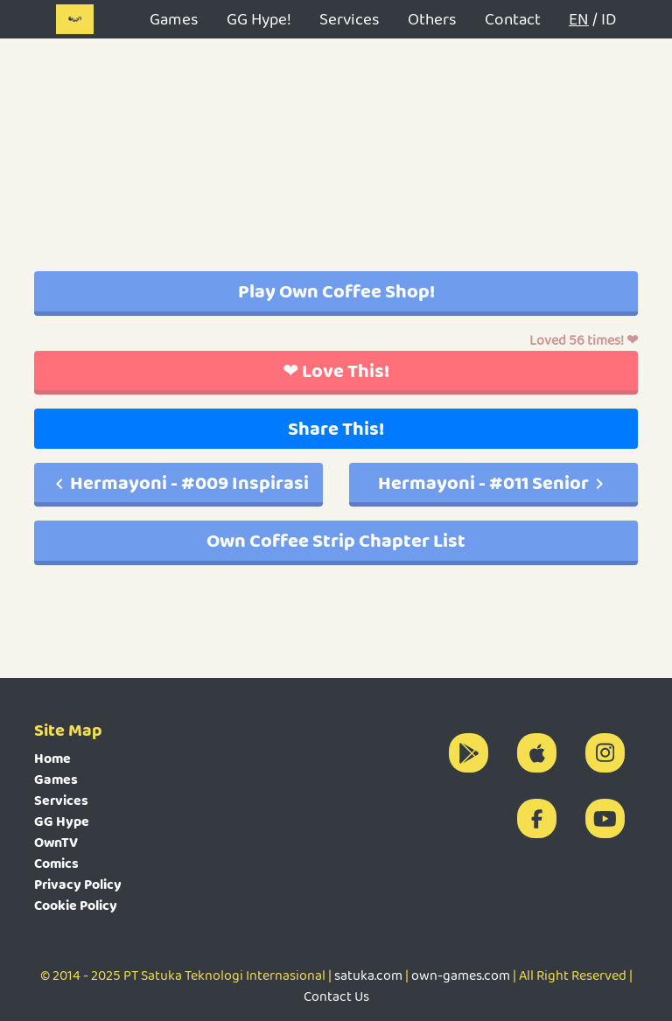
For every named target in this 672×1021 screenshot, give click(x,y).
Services (349, 19)
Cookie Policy (75, 905)
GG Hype (61, 821)
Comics (56, 863)
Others (432, 19)
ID (608, 19)
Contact (513, 19)
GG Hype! (259, 19)
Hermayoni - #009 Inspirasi (179, 482)
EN (579, 19)
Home (52, 758)
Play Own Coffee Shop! (336, 290)
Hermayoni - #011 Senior (494, 482)
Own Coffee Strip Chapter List (336, 540)
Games (174, 19)
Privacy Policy (78, 884)
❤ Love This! (336, 370)
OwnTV (56, 842)
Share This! (336, 428)
